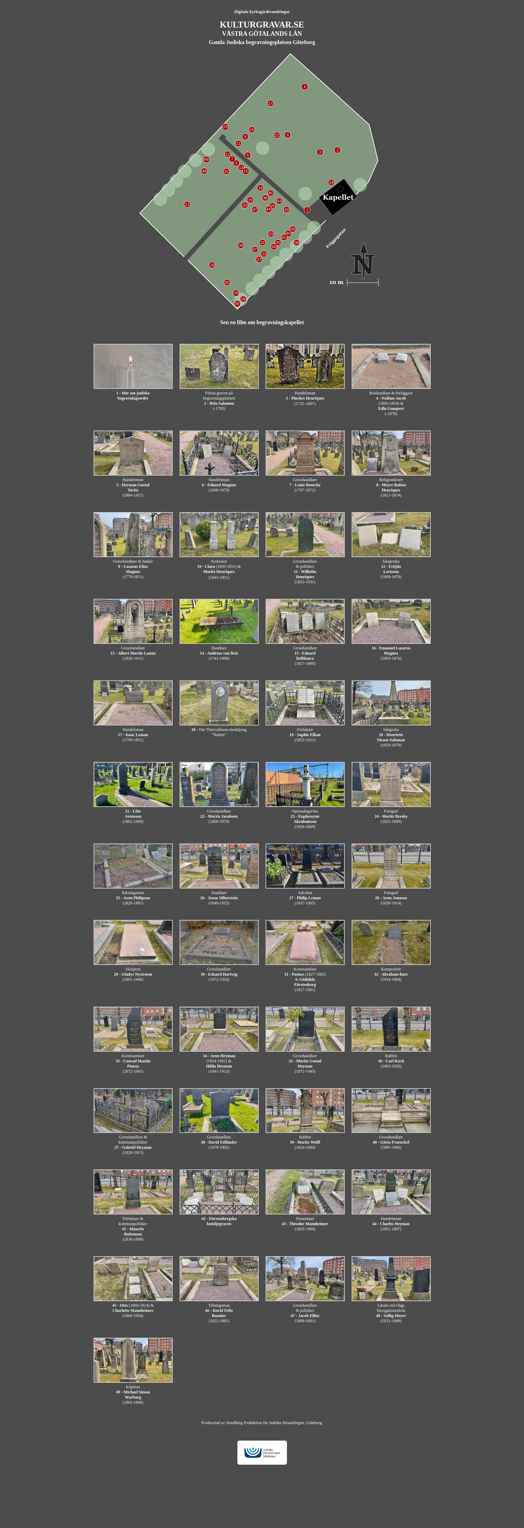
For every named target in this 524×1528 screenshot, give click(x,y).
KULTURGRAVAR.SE (262, 24)
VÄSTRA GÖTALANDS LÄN (262, 33)
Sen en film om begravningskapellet (262, 322)
